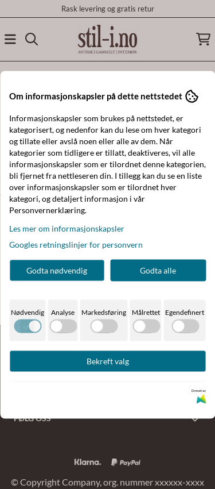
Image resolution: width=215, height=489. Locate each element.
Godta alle (158, 270)
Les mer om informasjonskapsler (66, 228)
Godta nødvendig (56, 270)
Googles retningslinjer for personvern (76, 244)
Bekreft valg (108, 360)
